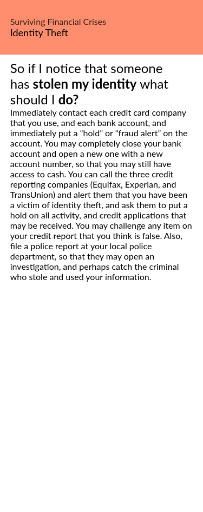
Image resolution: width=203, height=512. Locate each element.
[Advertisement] (101, 409)
